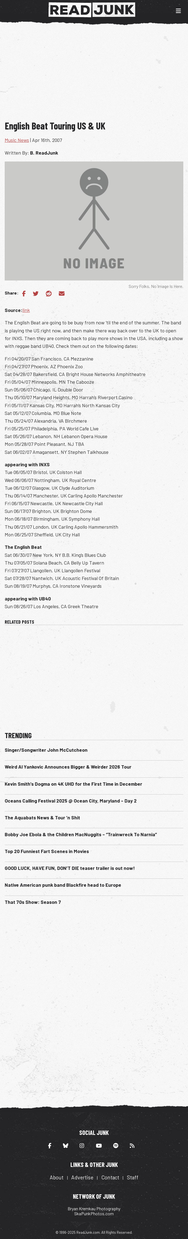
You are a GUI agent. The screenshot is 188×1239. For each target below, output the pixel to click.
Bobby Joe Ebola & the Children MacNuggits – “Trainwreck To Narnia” (81, 834)
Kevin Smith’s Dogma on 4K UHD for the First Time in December (73, 784)
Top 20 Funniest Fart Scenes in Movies (47, 851)
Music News (17, 140)
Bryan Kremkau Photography (94, 1208)
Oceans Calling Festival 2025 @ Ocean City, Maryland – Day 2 (71, 801)
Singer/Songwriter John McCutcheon (46, 750)
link (26, 310)
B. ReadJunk (44, 153)
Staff (132, 1177)
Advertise (82, 1177)
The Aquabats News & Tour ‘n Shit (42, 817)
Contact (110, 1177)
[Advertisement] (96, 74)
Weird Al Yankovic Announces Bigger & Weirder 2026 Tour (68, 767)
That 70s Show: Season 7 (33, 902)
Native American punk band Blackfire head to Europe (63, 885)
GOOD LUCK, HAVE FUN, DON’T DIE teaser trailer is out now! (70, 868)
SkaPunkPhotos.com (94, 1213)
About (56, 1177)
